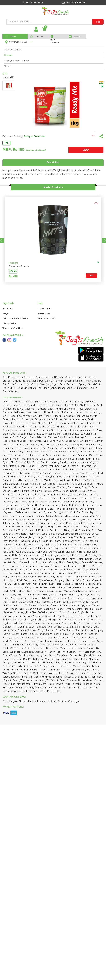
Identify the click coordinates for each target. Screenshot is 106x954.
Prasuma (28, 610)
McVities (7, 331)
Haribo (6, 521)
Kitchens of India (33, 467)
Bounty (70, 553)
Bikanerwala (65, 589)
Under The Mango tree (79, 460)
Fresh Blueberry (25, 300)
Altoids (83, 371)
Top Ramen (53, 567)
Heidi (85, 496)
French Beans (10, 314)
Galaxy (30, 439)
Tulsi (31, 364)
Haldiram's (28, 349)
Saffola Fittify (17, 374)
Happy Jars (16, 510)
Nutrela (87, 510)
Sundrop (7, 349)
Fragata (52, 449)
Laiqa (96, 381)
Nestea (30, 324)
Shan (30, 417)
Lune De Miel (87, 364)
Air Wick (66, 442)
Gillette (52, 406)
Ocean (90, 446)
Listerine (40, 439)
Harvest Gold (9, 346)
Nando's (19, 564)
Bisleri (80, 482)
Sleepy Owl (65, 374)
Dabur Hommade (57, 432)
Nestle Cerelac (93, 482)
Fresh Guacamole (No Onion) (23, 307)
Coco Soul (8, 456)
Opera (38, 560)
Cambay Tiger (10, 539)
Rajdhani (98, 478)
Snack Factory (63, 439)
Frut (22, 492)
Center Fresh (54, 381)
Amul (35, 542)
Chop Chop (71, 542)
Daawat (93, 417)
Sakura (50, 439)
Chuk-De (38, 339)
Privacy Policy (9, 265)
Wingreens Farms (81, 421)
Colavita (6, 396)
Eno (56, 571)
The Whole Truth (87, 575)
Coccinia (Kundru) (74, 303)
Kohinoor (75, 464)
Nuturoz (43, 542)
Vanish (52, 575)
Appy (13, 503)
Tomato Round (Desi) (34, 303)
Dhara (85, 435)
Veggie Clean (52, 582)
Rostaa (14, 614)
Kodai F (65, 471)
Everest (84, 346)
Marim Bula (42, 474)
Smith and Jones (18, 364)
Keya (32, 353)
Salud (51, 607)
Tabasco (88, 607)
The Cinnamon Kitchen (84, 560)
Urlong (29, 374)
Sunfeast (32, 585)
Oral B (22, 546)
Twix (67, 607)
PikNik (62, 485)
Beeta (64, 428)
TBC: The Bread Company (44, 596)
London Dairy (57, 364)
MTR (63, 478)
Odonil (70, 499)
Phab (5, 499)
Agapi (62, 610)
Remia (7, 557)
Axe (4, 489)
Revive (47, 414)
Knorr (28, 435)
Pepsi (55, 403)
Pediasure (41, 549)
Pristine (62, 460)
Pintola (24, 599)
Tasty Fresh (28, 399)
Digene (92, 542)
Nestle (34, 367)
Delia (43, 381)
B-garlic (96, 510)
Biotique (83, 417)
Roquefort (61, 482)
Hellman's (87, 549)
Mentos (57, 539)
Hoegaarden (65, 510)
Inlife (21, 532)
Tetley (26, 510)
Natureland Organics (55, 496)
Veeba (66, 378)
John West (8, 467)
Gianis (18, 371)
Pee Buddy (8, 474)
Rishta (18, 496)
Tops (13, 339)
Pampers (42, 449)
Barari (70, 485)
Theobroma (73, 410)
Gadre (99, 378)
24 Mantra (19, 335)
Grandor (30, 421)
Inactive (49, 564)
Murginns (88, 428)
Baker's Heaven (20, 592)
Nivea (49, 571)
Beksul (61, 532)
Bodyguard (89, 324)
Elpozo (33, 378)
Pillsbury (7, 507)
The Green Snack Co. (82, 406)
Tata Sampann (90, 403)
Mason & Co (54, 614)
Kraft (100, 396)
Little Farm (31, 614)
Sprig (70, 596)
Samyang (60, 503)
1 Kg (6, 143)
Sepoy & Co (40, 371)
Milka (21, 403)
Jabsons (39, 417)
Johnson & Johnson (78, 385)
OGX (79, 503)
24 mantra (49, 482)
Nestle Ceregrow (18, 389)
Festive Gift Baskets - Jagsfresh (54, 421)
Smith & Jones (55, 342)
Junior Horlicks (48, 410)
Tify (85, 449)
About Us (7, 250)
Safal (78, 549)
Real (23, 381)
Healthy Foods (61, 464)
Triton (64, 585)
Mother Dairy (9, 553)
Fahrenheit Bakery (67, 575)
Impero (91, 414)
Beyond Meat (24, 339)
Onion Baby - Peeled (86, 311)
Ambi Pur (14, 367)
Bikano (83, 517)
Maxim (6, 432)
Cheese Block (27, 485)
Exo (96, 549)
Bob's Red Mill (24, 582)
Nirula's (84, 328)
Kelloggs (7, 585)
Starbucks (49, 328)
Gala (25, 392)
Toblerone (37, 510)
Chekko (24, 482)
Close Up (97, 503)
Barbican (28, 575)
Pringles (55, 489)
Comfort (80, 424)
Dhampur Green (67, 324)
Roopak (90, 535)
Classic (99, 371)
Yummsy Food (58, 385)
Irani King (53, 446)
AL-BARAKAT (26, 524)
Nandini (54, 535)
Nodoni (54, 324)
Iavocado (92, 474)
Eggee (64, 517)
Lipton (21, 346)
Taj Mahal (77, 607)
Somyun (60, 456)
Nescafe (13, 524)
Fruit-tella (72, 432)
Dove (65, 546)
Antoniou (40, 471)
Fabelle (73, 546)
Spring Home (61, 557)
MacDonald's (93, 546)
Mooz (67, 328)
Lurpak (17, 392)
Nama (71, 449)
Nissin (95, 589)
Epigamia (86, 528)
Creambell (18, 542)
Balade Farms (9, 353)
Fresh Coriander (69, 307)
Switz (41, 564)
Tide (100, 489)
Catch (59, 328)
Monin (48, 417)
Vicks (78, 449)
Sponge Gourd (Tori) (90, 307)
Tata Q (42, 614)
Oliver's (77, 510)
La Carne (56, 399)
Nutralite (81, 474)
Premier (72, 331)
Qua (74, 378)
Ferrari (72, 482)
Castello (7, 328)
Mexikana (81, 342)
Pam (70, 496)
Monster (73, 517)
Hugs (41, 460)
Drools (42, 567)
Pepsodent (35, 478)
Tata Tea (7, 528)
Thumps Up (61, 331)
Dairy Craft (26, 507)
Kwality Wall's (62, 389)
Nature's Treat (55, 371)
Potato (88, 303)
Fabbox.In (35, 521)
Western (25, 464)
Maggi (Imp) (31, 567)
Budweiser (79, 592)
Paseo (95, 399)
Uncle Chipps (42, 399)
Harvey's (55, 442)
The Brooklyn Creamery (47, 428)
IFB (90, 585)
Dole (26, 596)
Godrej (7, 482)
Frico (5, 607)
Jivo (91, 514)
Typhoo (48, 435)
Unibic (54, 589)
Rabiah (22, 439)
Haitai (98, 446)
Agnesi (37, 507)
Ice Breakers (59, 521)
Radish (70, 311)
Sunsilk (14, 560)
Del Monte (37, 414)
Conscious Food (78, 582)
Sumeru (57, 424)
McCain (94, 346)
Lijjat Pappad (10, 546)
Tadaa (22, 442)
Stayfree (97, 528)
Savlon (83, 542)
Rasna (13, 403)
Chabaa (22, 553)
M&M (38, 524)
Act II (19, 446)
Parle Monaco (11, 492)
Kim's (16, 482)
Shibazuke (28, 342)
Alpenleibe (16, 575)
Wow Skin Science (12, 596)
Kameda (13, 460)
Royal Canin (32, 492)
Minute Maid (71, 371)
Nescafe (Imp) (87, 353)
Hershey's (83, 492)
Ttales (88, 335)
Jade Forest (48, 456)
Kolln (14, 439)
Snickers (48, 560)
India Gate (51, 353)
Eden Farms (8, 582)
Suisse (26, 410)
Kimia (28, 542)
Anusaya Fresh (46, 389)
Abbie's (29, 403)
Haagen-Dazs (56, 542)
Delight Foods (52, 335)
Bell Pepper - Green (62, 300)
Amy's (81, 535)
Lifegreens (8, 435)
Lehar (93, 328)
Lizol (46, 364)
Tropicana (40, 342)
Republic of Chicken (51, 592)
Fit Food (82, 478)
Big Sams (40, 514)
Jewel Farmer (34, 546)
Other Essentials (13, 49)
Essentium (84, 453)
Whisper (29, 396)
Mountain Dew (10, 485)
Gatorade (69, 342)
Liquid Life (33, 424)
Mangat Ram (23, 607)
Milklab (19, 378)
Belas (32, 392)
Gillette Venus (46, 503)
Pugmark (69, 549)
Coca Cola (97, 453)
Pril (31, 599)
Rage (22, 421)
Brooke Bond (61, 417)
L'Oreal (39, 364)
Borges (24, 360)
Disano (14, 532)
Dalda (79, 532)
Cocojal (46, 524)
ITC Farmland (16, 567)
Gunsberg (19, 535)
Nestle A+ (7, 564)
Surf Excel (31, 346)
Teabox (19, 435)
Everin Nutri (48, 507)
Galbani (21, 589)
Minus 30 (60, 553)
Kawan (35, 410)
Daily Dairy (68, 539)
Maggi (33, 460)
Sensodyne (72, 364)
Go (101, 346)
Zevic (14, 432)
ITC (26, 378)
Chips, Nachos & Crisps (16, 60)
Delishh (16, 557)
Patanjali (75, 389)
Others (8, 66)
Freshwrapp (36, 482)
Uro (50, 549)
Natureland (63, 406)
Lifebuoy (7, 549)
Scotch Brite (16, 499)
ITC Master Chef (44, 331)
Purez (16, 507)
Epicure (33, 557)
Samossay (90, 467)
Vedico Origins (69, 567)
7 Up (72, 557)
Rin (15, 549)
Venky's (36, 464)
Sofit (99, 328)
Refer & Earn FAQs (47, 260)
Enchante (28, 496)
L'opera (99, 428)
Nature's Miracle (63, 514)
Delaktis (79, 599)
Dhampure (33, 381)
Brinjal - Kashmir (55, 303)
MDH (97, 392)
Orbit (48, 460)
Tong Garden (45, 557)
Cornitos (58, 549)
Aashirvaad (19, 585)
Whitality (12, 442)
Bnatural (25, 414)
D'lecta (40, 353)
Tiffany (67, 453)
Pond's (50, 553)
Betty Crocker (57, 499)
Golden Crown (32, 385)
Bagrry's (72, 564)
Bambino (86, 399)
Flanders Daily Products (61, 360)
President (14, 464)
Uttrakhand (49, 467)
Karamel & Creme (60, 528)
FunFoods (18, 528)
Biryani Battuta (72, 356)
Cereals (8, 55)
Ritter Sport (40, 575)
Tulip (22, 614)
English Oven (9, 356)
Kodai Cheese (39, 432)
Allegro (55, 478)
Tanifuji (33, 389)
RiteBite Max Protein (29, 539)
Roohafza (48, 546)
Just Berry (22, 489)
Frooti (5, 571)
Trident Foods (85, 392)
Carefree (23, 353)
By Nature (85, 489)
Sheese (30, 453)
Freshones (46, 424)
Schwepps (44, 442)
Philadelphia (62, 346)
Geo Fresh (20, 428)
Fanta (24, 557)
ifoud (40, 392)
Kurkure (80, 381)
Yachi (66, 524)
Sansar (86, 442)
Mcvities (61, 410)
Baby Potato (9, 300)
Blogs (5, 255)
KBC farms (49, 392)
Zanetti (17, 349)
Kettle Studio (26, 560)
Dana (5, 403)
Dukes (46, 478)
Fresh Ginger (81, 300)
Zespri (47, 339)
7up (38, 485)
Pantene (8, 535)
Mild (94, 489)
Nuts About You (46, 346)
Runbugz (44, 589)
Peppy (92, 521)
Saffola (16, 414)
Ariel (91, 371)
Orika (12, 607)
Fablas (74, 578)
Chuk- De (75, 435)
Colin (85, 464)
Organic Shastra (27, 356)
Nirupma (67, 592)
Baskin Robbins (34, 335)
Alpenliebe (31, 564)
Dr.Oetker (43, 535)
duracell (65, 489)
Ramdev (57, 414)
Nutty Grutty (75, 428)
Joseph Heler (60, 396)
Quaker (34, 592)
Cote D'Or (93, 517)
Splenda (27, 371)
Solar (32, 549)
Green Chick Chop (82, 507)
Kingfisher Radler (87, 349)
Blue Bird (72, 478)
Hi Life (89, 424)
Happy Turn (34, 456)
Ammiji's (83, 578)
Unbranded (68, 381)
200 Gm (13, 210)
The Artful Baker (92, 367)
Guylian (6, 417)
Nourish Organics (26, 449)
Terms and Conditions (13, 270)
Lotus (67, 507)
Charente (72, 603)
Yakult (47, 403)
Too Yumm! (24, 432)
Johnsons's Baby (77, 585)
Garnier (91, 571)
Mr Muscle (21, 456)
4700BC (46, 521)
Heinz (5, 374)
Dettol (81, 546)
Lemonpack (81, 499)
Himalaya (25, 367)
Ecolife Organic (62, 560)
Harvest (6, 478)
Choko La (81, 557)
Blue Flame (17, 385)
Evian (57, 546)
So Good (46, 539)
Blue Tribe (18, 396)
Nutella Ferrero (87, 432)
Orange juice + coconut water (18, 471)
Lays (83, 571)
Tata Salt (44, 528)
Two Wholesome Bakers (50, 356)
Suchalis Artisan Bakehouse (41, 532)
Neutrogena (41, 610)
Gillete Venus (19, 417)
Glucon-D (64, 535)
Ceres (77, 496)
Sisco (100, 542)
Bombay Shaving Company (89, 553)
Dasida (19, 467)
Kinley (64, 582)
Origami (57, 339)
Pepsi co (93, 557)
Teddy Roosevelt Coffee (72, 446)
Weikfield (21, 517)
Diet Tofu (46, 349)
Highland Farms (12, 399)
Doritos (87, 503)
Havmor (70, 503)
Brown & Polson (11, 381)
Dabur (30, 428)
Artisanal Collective (92, 485)
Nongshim (39, 374)
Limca (45, 453)
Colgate (57, 378)
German (23, 460)
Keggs (12, 489)
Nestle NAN (8, 514)
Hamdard (37, 435)
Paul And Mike (26, 578)
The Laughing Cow (77, 610)
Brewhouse (56, 453)
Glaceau (68, 599)
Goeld (52, 578)
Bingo (42, 367)
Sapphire (58, 599)
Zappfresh (63, 578)
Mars (76, 353)
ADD (86, 150)
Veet (34, 503)
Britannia (70, 532)
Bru (90, 478)
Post (93, 564)
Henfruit (62, 449)
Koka (56, 585)
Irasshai (74, 471)
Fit (58, 349)
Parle (78, 403)
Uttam (45, 485)
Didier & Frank (20, 478)
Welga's (16, 410)
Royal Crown (85, 331)
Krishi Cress (24, 503)
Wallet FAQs (44, 255)
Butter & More (39, 607)
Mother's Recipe (82, 589)
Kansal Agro (44, 378)
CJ (54, 349)
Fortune (76, 439)
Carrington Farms (79, 524)
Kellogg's (58, 435)
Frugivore (13, 202)
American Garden (49, 492)
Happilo (16, 342)
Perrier (19, 610)
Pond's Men (50, 510)
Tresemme (82, 521)
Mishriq (39, 403)
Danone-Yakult (57, 474)
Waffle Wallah (67, 403)
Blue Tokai (8, 610)
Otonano (7, 424)
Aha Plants (94, 582)
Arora (97, 607)
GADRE (14, 571)
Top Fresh (90, 599)
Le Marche (87, 356)
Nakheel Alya (96, 499)
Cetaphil (75, 528)
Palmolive (42, 360)
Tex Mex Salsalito (87, 567)
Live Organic (30, 446)
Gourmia (22, 549)
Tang (37, 349)
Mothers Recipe (20, 521)
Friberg (97, 335)
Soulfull (99, 603)
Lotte (74, 535)
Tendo (91, 342)
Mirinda (6, 592)
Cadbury (21, 514)
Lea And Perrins (71, 399)
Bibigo (41, 553)
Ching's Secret (10, 406)
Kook (32, 360)
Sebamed (38, 582)
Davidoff (51, 367)
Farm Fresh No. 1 (83, 596)
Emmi (89, 381)
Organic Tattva (11, 603)
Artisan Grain (38, 603)
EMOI (46, 517)
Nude (5, 532)
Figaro (6, 385)
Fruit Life (94, 524)
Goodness (92, 592)
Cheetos (30, 331)
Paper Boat (69, 424)
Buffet (5, 339)
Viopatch (71, 474)
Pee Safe (97, 421)
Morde (11, 517)
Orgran (43, 446)
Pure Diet (31, 535)
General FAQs (45, 250)
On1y (84, 410)
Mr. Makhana (96, 578)
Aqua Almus (30, 499)
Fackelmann (88, 439)
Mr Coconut (67, 335)
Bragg (49, 514)
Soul (6, 503)
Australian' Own (86, 378)
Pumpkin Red (42, 300)
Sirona (93, 396)
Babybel (17, 328)
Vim (54, 460)
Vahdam (47, 396)
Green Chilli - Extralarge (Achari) (19, 311)
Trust (39, 328)
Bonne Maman (86, 603)
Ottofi (15, 360)
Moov (99, 353)
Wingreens (61, 564)
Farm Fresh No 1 (83, 539)
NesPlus (88, 532)
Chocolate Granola (19, 205)
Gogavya (7, 428)
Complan (57, 524)
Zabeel (73, 417)
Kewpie (60, 607)
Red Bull (24, 406)
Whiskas (25, 603)
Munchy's (18, 331)
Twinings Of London (85, 360)
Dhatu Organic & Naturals (70, 467)
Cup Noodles (80, 514)
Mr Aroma (86, 389)
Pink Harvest (65, 353)
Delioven (32, 442)
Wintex (75, 328)
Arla (79, 324)
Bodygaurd (29, 328)
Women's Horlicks (69, 571)
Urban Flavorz (10, 421)
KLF (75, 374)
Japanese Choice (25, 474)
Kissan (71, 521)
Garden (84, 471)
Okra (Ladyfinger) (49, 307)
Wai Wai (45, 489)
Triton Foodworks (79, 396)
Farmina (45, 385)
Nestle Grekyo (78, 414)
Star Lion (93, 464)
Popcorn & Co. (69, 349)
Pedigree (43, 499)
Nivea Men (36, 406)
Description (53, 162)
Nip (67, 435)
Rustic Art (47, 464)
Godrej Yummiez (43, 599)
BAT (38, 453)
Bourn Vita (96, 471)
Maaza (59, 507)
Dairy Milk (95, 496)
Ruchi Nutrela (45, 585)
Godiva (53, 485)
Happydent (42, 578)
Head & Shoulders (66, 392)
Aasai (66, 414)
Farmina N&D (35, 517)
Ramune (14, 599)
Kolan (63, 492)
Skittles (74, 346)
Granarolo (8, 371)
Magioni (38, 496)
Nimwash (20, 324)
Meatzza (76, 442)
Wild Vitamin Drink (56, 603)
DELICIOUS (52, 374)
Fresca (75, 489)
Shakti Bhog (53, 471)
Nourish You (9, 449)
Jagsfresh (8, 324)
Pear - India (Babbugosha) (51, 311)
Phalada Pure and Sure (78, 456)
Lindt (75, 453)
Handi (62, 596)
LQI (45, 406)
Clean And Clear (83, 339)
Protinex (32, 553)
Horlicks (53, 610)
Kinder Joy (32, 589)
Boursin (79, 335)
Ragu (77, 485)
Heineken (67, 339)
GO (98, 22)
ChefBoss (19, 453)
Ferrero (54, 517)
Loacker (72, 492)
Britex (38, 396)
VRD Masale (32, 528)
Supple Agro (75, 367)
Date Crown (19, 424)
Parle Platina (41, 324)
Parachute (84, 564)
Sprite (100, 599)
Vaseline (62, 367)
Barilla (5, 560)
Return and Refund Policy (15, 260)
